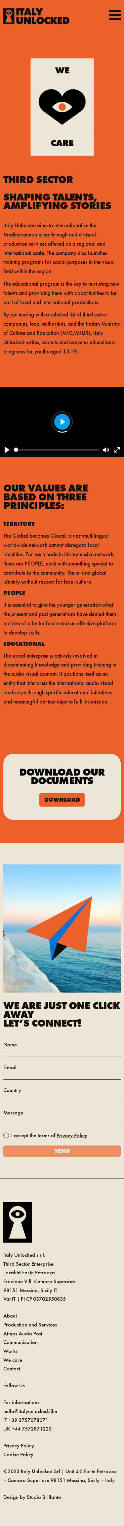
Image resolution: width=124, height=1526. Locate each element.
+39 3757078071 (28, 1420)
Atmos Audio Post (22, 1333)
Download (62, 799)
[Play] (7, 450)
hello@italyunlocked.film (30, 1411)
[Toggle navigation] (115, 15)
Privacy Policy (72, 1135)
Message (13, 1112)
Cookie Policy (18, 1454)
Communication (20, 1342)
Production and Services (30, 1324)
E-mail (10, 1067)
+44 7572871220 (32, 1428)
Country (12, 1090)
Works (10, 1351)
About (10, 1315)
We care (12, 1359)
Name (10, 1044)
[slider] (57, 450)
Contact (11, 1368)
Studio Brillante (44, 1497)
